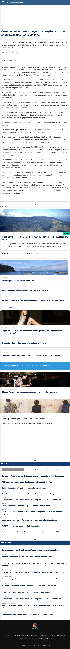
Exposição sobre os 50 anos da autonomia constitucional (24, 343)
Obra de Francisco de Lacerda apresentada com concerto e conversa (29, 392)
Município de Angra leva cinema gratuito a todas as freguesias (26, 365)
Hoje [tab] (13, 469)
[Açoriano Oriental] (35, 630)
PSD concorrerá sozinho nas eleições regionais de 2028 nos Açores (28, 482)
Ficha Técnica (61, 635)
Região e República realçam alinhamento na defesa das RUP (25, 290)
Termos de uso (22, 638)
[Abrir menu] (3, 2)
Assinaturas (48, 638)
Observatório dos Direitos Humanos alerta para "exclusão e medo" (27, 615)
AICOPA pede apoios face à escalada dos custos (21, 254)
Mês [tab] (57, 469)
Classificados (43, 635)
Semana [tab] (35, 469)
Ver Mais (67, 206)
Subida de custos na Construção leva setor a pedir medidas (25, 488)
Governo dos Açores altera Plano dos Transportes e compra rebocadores (30, 550)
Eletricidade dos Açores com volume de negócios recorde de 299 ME (29, 586)
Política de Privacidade (36, 638)
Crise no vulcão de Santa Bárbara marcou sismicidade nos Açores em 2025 (31, 532)
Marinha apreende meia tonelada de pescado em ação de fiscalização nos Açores (33, 494)
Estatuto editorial (22, 635)
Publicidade (33, 635)
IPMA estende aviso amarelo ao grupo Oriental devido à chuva (26, 506)
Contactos (52, 635)
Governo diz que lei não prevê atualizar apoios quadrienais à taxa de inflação (31, 355)
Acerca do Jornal (10, 635)
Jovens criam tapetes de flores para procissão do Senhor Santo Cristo (29, 520)
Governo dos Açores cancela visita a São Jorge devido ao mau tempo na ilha (31, 500)
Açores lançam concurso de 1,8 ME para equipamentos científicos (28, 557)
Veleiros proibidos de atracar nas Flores (18, 281)
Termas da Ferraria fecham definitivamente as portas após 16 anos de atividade (33, 300)
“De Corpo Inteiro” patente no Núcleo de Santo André (23, 419)
